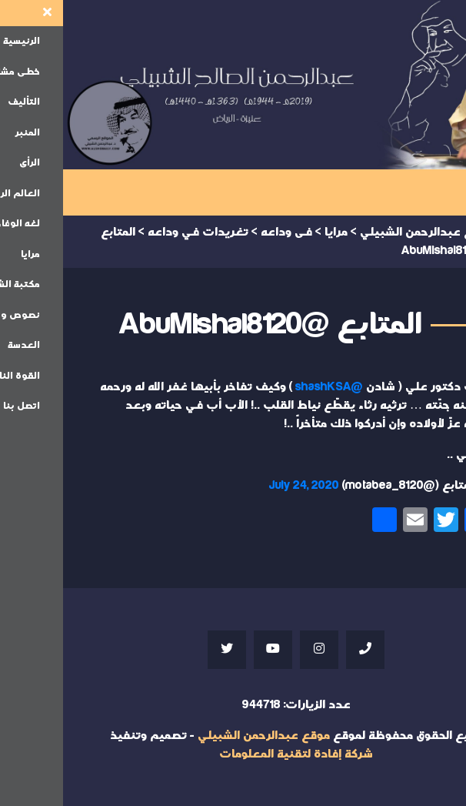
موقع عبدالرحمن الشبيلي (201, 735)
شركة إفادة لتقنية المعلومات (233, 754)
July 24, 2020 (241, 485)
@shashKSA (266, 387)
